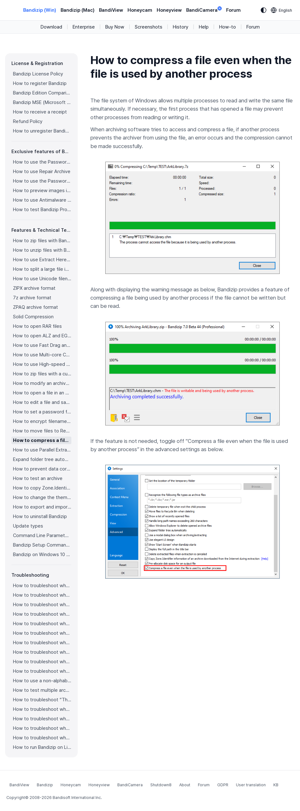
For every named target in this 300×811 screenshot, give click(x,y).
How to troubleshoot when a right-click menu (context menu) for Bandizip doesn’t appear (42, 633)
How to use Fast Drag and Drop (42, 345)
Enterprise (84, 27)
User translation (251, 784)
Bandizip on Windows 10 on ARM (42, 554)
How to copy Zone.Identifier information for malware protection (42, 488)
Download (51, 27)
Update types (28, 526)
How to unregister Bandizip (42, 131)
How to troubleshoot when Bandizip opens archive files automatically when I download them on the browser (42, 614)
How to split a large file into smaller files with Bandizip (42, 269)
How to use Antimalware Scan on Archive (42, 200)
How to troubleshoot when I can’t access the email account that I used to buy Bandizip (42, 595)
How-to (227, 27)
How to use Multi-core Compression (42, 355)
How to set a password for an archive (42, 412)
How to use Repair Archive (41, 171)
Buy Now (114, 27)
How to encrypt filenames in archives (42, 421)
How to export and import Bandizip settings (42, 507)
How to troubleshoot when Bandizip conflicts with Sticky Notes (42, 709)
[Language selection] (282, 10)
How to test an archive (37, 478)
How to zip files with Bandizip (42, 240)
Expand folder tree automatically (42, 459)
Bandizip (45, 784)
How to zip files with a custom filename (42, 374)
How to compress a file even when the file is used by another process (42, 440)
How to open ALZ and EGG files (42, 336)
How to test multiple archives (42, 690)
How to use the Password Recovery (42, 181)
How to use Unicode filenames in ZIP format (42, 279)
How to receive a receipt (40, 112)
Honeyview (169, 10)
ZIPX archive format (34, 288)
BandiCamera (204, 9)
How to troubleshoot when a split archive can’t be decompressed (42, 728)
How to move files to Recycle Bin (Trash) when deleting (42, 431)
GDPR (222, 784)
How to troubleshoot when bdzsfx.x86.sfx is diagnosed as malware (42, 738)
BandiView (111, 10)
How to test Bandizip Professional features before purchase (42, 209)
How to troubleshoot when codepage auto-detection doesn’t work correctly (42, 604)
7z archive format (32, 298)
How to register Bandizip (40, 83)
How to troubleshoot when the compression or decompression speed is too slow (42, 652)
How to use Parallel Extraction (42, 450)
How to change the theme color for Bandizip (42, 497)
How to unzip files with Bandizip (42, 250)
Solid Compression (33, 317)
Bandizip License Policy (38, 74)
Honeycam (139, 10)
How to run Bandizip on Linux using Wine (42, 747)
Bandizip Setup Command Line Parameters (42, 545)
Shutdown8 (161, 784)
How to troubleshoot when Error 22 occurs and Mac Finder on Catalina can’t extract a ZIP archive (42, 662)
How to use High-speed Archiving (42, 364)
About (184, 784)
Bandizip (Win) (39, 10)
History (180, 27)
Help (204, 27)
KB (275, 784)
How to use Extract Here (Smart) (42, 260)
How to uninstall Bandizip (40, 516)
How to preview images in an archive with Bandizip (42, 190)
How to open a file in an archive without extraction (42, 393)
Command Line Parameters (42, 535)
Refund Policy (27, 121)
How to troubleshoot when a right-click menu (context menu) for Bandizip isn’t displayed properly (42, 643)
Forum (233, 10)
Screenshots (148, 27)
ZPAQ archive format (35, 307)
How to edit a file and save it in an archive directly (42, 402)
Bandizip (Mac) (78, 10)
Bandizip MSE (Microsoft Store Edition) (42, 102)
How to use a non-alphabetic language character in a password (42, 681)
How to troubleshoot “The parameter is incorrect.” (42, 700)
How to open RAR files (37, 326)
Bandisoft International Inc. (77, 797)
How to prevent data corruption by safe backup (42, 469)
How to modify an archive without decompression (42, 383)
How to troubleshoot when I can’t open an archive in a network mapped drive (42, 719)
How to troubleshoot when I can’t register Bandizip (42, 585)
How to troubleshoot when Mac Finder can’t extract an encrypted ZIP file (42, 671)
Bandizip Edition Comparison (42, 93)
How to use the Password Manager (42, 162)
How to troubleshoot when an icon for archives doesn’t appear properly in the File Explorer (42, 623)
